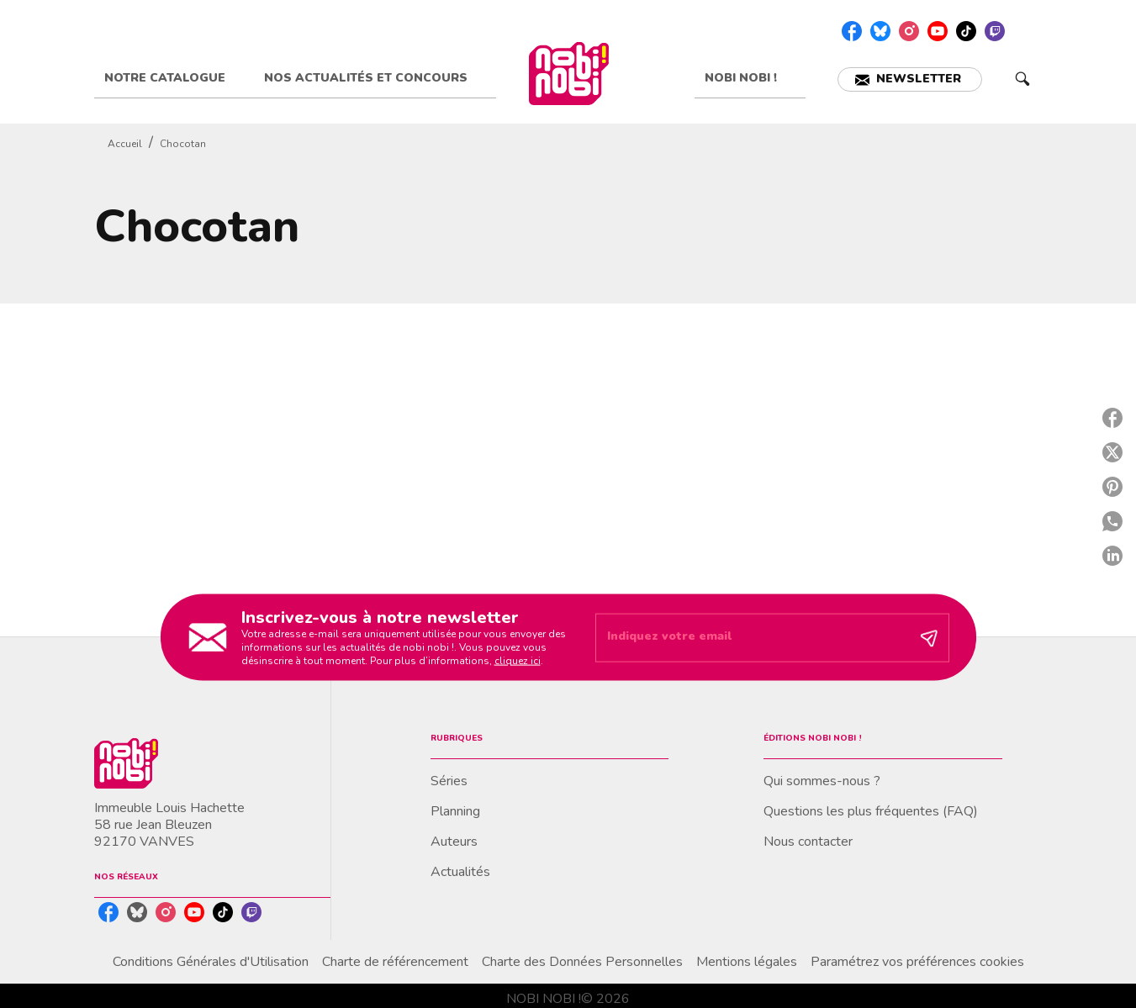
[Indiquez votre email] (751, 638)
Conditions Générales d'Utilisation (211, 962)
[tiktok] (966, 31)
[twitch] (994, 31)
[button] (909, 79)
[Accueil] (569, 73)
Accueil (125, 143)
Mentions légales (746, 962)
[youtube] (937, 31)
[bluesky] (880, 31)
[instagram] (909, 31)
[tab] (174, 78)
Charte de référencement (395, 962)
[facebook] (851, 31)
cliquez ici (517, 660)
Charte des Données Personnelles (582, 962)
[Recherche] (1022, 79)
